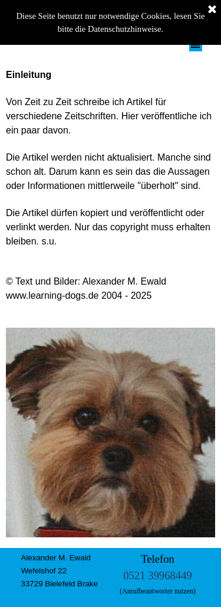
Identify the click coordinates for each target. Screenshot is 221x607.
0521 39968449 (157, 575)
